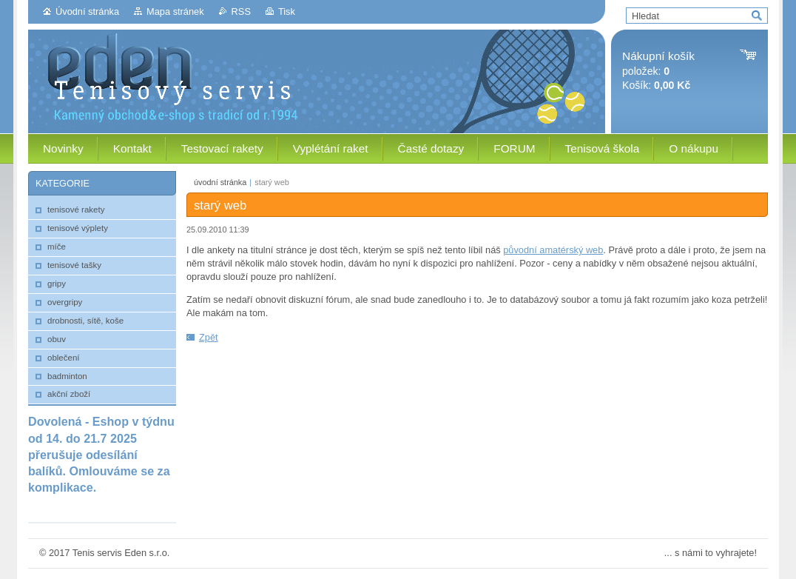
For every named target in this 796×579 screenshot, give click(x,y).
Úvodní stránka (87, 11)
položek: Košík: (658, 70)
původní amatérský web (553, 249)
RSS (241, 11)
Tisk (286, 11)
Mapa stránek (175, 11)
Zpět (208, 337)
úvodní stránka (220, 182)
